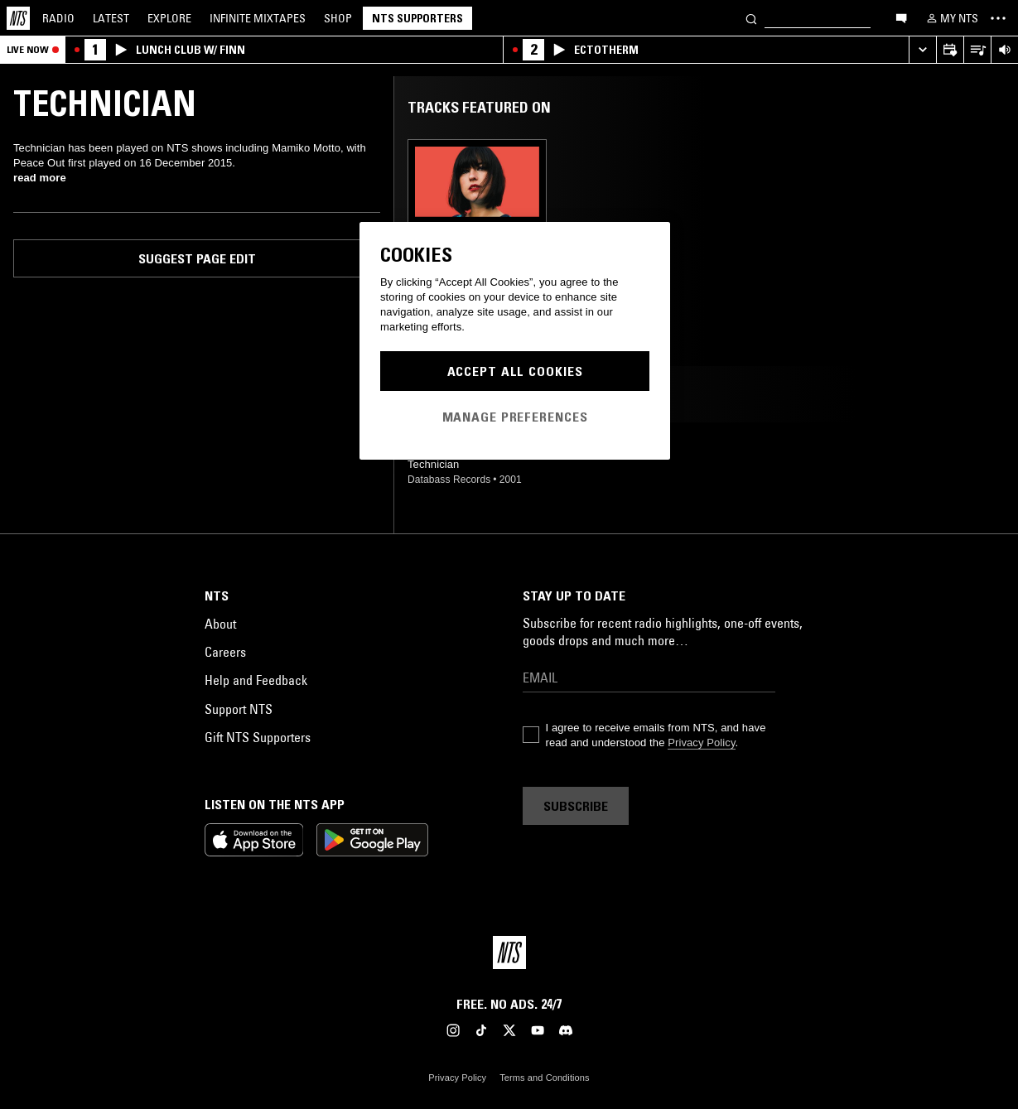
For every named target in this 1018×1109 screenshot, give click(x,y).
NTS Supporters (417, 18)
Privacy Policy (701, 742)
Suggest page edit (197, 258)
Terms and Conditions (544, 1077)
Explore (169, 18)
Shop (338, 18)
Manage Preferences (515, 416)
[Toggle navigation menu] (998, 18)
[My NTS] (951, 18)
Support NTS (239, 709)
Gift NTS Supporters (258, 737)
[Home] (18, 18)
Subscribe (575, 806)
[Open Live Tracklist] (977, 50)
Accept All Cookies (515, 371)
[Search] (751, 17)
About (220, 623)
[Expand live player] (922, 50)
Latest (111, 18)
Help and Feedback (256, 680)
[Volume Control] (1004, 50)
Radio (58, 18)
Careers (225, 652)
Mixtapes (258, 18)
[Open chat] (901, 17)
